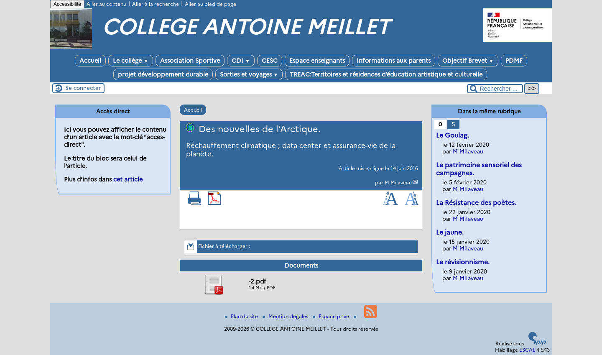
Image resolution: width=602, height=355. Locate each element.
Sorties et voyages (249, 74)
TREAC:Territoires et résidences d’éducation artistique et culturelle (386, 74)
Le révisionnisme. (463, 262)
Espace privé (331, 316)
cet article (128, 179)
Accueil (90, 60)
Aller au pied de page (210, 4)
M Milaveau (398, 182)
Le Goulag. (452, 135)
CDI (241, 60)
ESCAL (527, 350)
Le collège (130, 60)
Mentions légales (286, 316)
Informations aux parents (394, 60)
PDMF (514, 60)
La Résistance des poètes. (476, 203)
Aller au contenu (106, 4)
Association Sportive (190, 60)
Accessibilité (67, 4)
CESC (270, 60)
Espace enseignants (317, 60)
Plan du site (242, 316)
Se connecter (83, 87)
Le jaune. (450, 232)
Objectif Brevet (468, 60)
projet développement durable (163, 74)
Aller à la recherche (155, 4)
